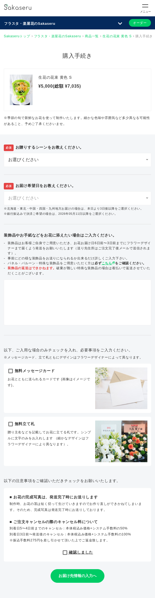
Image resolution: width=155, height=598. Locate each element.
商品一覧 (92, 36)
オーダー (140, 23)
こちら (108, 263)
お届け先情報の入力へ (77, 576)
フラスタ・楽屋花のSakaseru (29, 24)
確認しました (77, 552)
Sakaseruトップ (17, 36)
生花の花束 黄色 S (117, 36)
